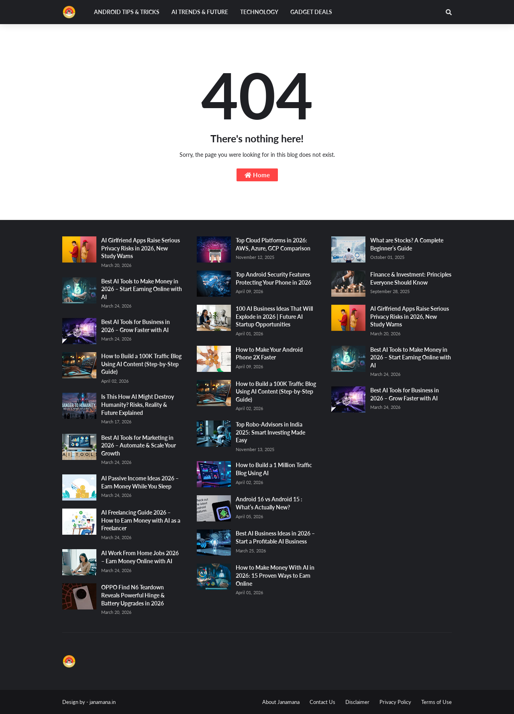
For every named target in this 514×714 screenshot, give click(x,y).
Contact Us (322, 702)
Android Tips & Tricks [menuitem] (126, 11)
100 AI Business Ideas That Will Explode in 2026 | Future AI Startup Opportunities (274, 316)
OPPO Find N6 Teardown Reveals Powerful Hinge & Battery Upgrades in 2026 (133, 595)
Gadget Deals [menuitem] (311, 11)
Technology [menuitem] (259, 11)
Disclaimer (357, 702)
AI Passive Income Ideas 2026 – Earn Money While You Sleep (140, 482)
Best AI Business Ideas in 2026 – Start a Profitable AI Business (275, 537)
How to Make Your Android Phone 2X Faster (269, 353)
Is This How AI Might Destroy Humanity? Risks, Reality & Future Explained (137, 404)
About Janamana (281, 702)
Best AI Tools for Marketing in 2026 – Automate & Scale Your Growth (138, 445)
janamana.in (103, 702)
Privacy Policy (395, 702)
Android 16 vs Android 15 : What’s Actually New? (269, 503)
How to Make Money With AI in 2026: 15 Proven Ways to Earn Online (275, 575)
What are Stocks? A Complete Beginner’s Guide (406, 244)
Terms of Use (436, 702)
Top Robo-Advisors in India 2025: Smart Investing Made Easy (270, 432)
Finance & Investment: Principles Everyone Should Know (410, 278)
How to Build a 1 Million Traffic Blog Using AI (274, 469)
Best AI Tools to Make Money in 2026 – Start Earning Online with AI (141, 289)
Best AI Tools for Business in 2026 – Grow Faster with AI (135, 325)
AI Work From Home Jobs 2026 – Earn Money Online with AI (140, 557)
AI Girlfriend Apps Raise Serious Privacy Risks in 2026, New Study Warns (140, 248)
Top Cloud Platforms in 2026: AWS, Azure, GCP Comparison (273, 244)
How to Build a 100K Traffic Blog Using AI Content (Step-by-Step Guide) (141, 364)
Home (257, 174)
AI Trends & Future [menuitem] (199, 11)
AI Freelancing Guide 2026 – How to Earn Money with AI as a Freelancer (140, 520)
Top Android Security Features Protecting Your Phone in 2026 (273, 278)
